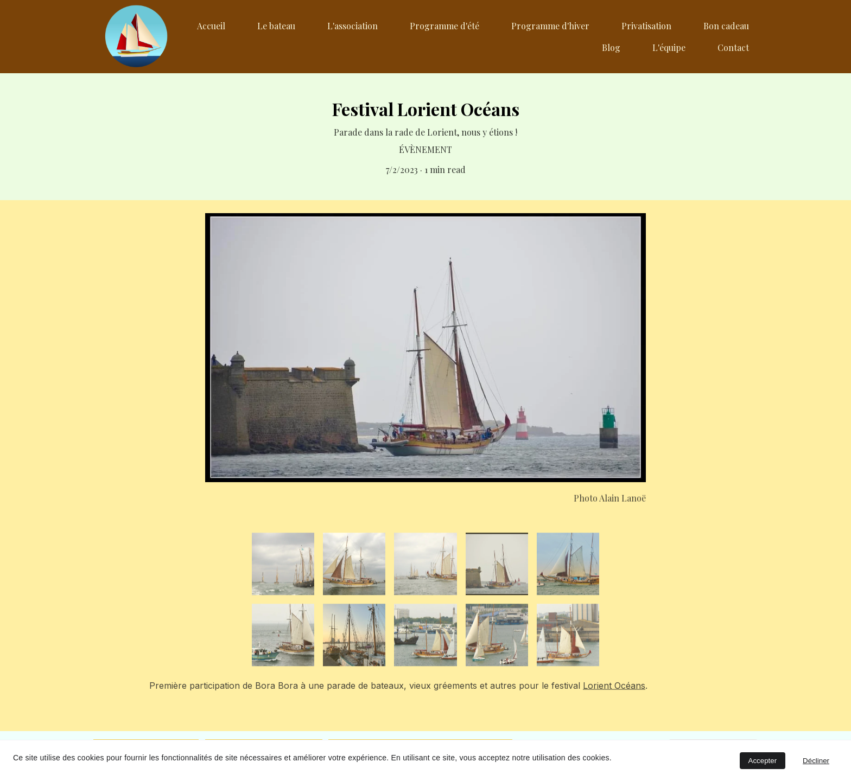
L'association (352, 25)
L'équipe (668, 47)
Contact (733, 47)
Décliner (816, 761)
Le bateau (276, 25)
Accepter (762, 761)
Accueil (211, 25)
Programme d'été (444, 25)
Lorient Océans (614, 688)
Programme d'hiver (550, 25)
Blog (611, 47)
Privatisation (646, 25)
